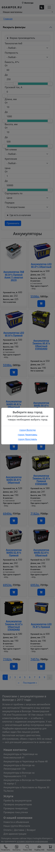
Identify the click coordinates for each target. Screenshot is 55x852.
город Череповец (27, 434)
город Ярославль (27, 439)
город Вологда (27, 430)
